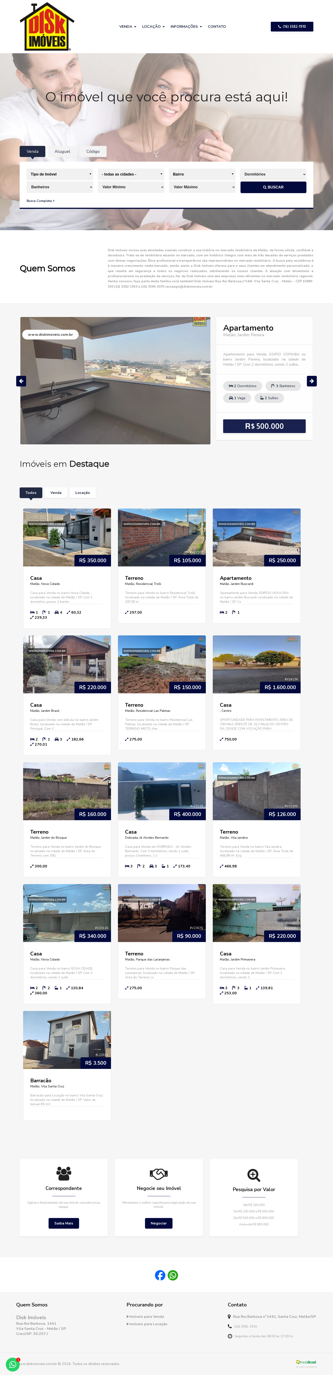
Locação (82, 492)
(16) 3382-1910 (292, 26)
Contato (217, 26)
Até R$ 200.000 (254, 1205)
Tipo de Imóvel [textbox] (44, 174)
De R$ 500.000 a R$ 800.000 (254, 1218)
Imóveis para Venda (145, 1316)
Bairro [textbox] (178, 174)
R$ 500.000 (264, 426)
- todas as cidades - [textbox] (119, 174)
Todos (31, 492)
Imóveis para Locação (146, 1324)
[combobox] (60, 174)
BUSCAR (273, 187)
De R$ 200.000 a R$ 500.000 (254, 1211)
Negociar (159, 1223)
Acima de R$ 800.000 (254, 1224)
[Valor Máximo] (202, 187)
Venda (56, 492)
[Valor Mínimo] (131, 187)
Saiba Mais (63, 1223)
